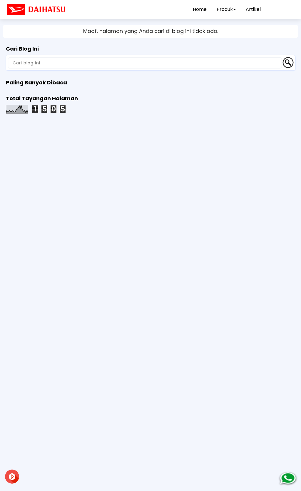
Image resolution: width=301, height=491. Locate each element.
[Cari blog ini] (145, 63)
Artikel (253, 9)
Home (200, 9)
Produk (226, 9)
